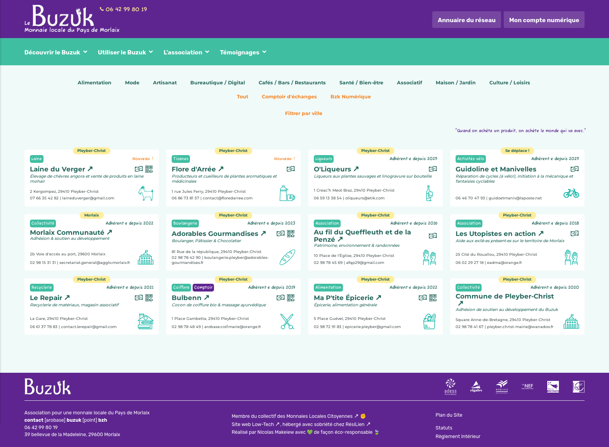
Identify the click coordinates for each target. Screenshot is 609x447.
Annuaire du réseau (467, 20)
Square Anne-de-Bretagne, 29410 (503, 320)
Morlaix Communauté (67, 232)
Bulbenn (187, 298)
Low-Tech (263, 424)
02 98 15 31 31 (43, 262)
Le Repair (46, 298)
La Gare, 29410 (59, 318)
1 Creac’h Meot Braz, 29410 (354, 190)
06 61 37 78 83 (43, 326)
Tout (242, 97)
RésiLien (355, 424)
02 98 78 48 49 (186, 326)
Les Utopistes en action (496, 233)
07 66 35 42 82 (44, 198)
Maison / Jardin (456, 83)
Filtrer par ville (303, 113)
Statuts (444, 428)
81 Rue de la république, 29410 (216, 251)
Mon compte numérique (544, 20)
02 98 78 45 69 (328, 262)
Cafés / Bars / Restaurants (292, 83)
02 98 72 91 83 (327, 326)
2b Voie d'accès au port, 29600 (67, 253)
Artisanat (165, 83)
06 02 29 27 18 (470, 262)
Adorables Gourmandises (215, 233)
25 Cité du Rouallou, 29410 (496, 254)
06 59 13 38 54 (328, 198)
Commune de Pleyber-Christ (505, 296)
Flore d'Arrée (194, 169)
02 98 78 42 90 (186, 257)
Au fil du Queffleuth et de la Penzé (362, 235)
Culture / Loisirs (509, 83)
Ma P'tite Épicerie (344, 298)
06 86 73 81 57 (185, 198)
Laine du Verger (57, 169)
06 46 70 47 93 (470, 198)
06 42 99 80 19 (126, 9)
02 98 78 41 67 (470, 326)
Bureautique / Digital (217, 83)
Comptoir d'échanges (289, 97)
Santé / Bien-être (361, 83)
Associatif (409, 83)
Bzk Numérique (351, 97)
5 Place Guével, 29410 (350, 318)
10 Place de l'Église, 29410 (354, 255)
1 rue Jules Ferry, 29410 (209, 191)
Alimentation (94, 83)
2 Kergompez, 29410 (64, 191)
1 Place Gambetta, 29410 (210, 318)
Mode (132, 83)
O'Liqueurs (332, 169)
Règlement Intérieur (458, 436)
